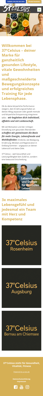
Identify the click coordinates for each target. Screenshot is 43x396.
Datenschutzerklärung (21, 379)
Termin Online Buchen (16, 2)
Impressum (21, 381)
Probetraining (34, 2)
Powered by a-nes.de (22, 372)
